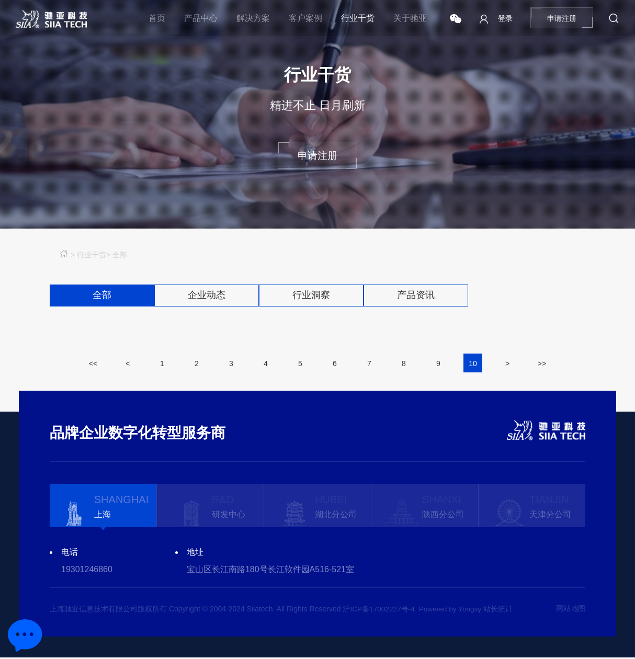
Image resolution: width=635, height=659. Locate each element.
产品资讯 (416, 296)
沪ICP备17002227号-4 (379, 610)
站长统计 (501, 610)
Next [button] (580, 563)
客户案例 (305, 18)
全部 (119, 255)
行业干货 (358, 18)
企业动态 (206, 296)
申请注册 (561, 18)
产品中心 (201, 18)
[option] (103, 507)
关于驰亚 (410, 18)
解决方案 (253, 18)
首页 (157, 18)
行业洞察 (311, 296)
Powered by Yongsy (452, 610)
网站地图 (570, 610)
